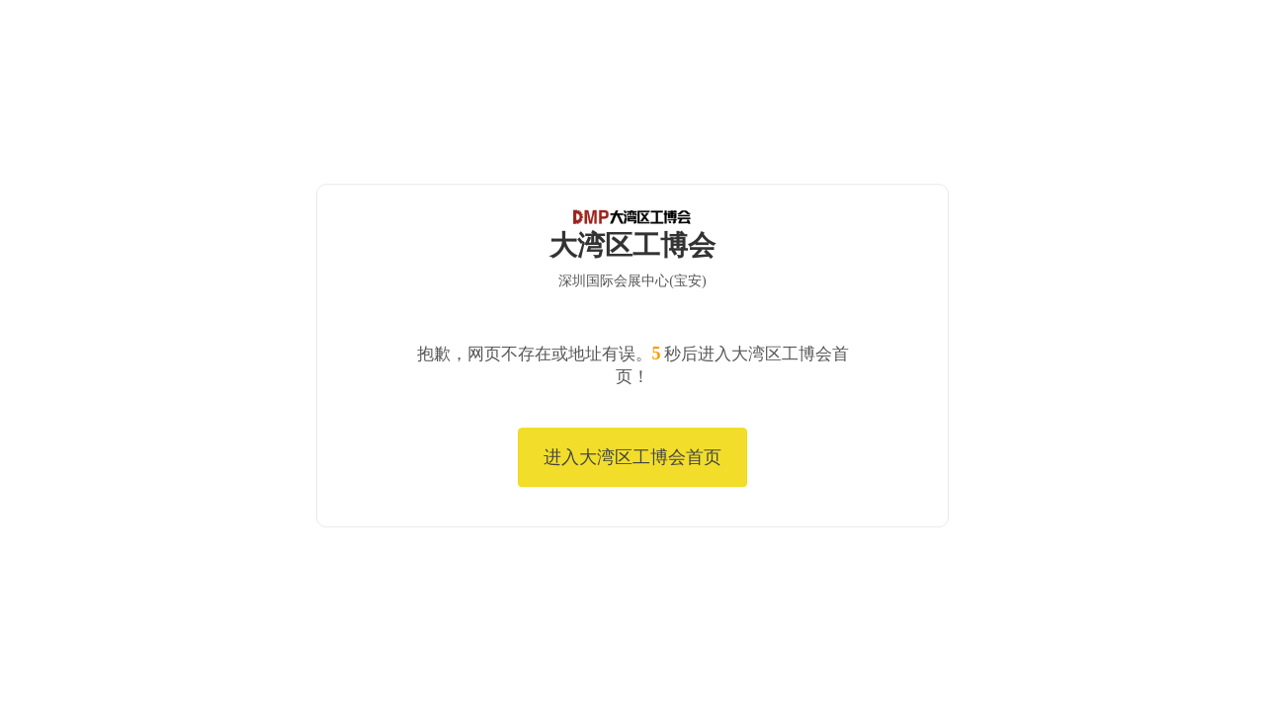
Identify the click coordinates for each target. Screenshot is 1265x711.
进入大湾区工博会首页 (632, 457)
